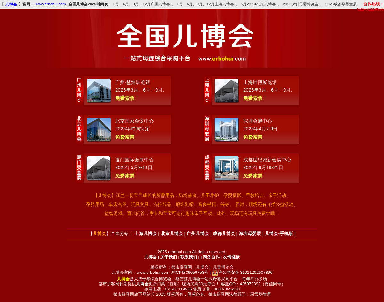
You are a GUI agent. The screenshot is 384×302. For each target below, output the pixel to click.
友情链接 (231, 257)
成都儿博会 (224, 233)
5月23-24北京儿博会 (258, 4)
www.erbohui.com (152, 272)
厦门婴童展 (79, 167)
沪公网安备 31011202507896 (242, 272)
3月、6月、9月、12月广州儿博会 (141, 4)
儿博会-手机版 (279, 233)
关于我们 (168, 257)
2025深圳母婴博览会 (300, 4)
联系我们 (188, 257)
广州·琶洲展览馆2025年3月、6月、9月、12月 (141, 89)
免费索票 (124, 98)
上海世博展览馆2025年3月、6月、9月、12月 (269, 89)
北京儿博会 (79, 129)
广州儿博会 (79, 90)
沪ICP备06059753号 (190, 272)
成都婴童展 (207, 167)
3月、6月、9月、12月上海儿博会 (205, 4)
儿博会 (150, 257)
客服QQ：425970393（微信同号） (253, 284)
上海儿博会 (207, 90)
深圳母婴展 (207, 129)
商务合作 (211, 257)
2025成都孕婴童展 (341, 4)
